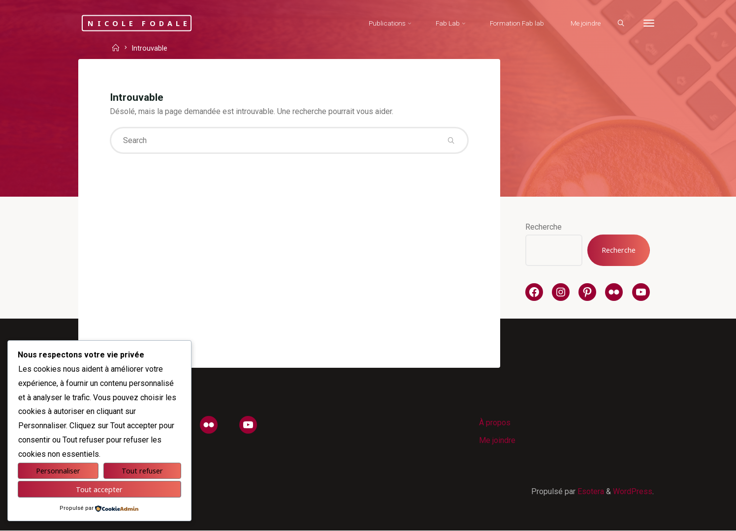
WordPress (632, 492)
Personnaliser (58, 470)
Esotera (590, 492)
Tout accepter (99, 489)
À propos (495, 422)
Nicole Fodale (140, 23)
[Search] (620, 23)
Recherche (543, 227)
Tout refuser (142, 470)
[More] (648, 23)
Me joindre (497, 440)
